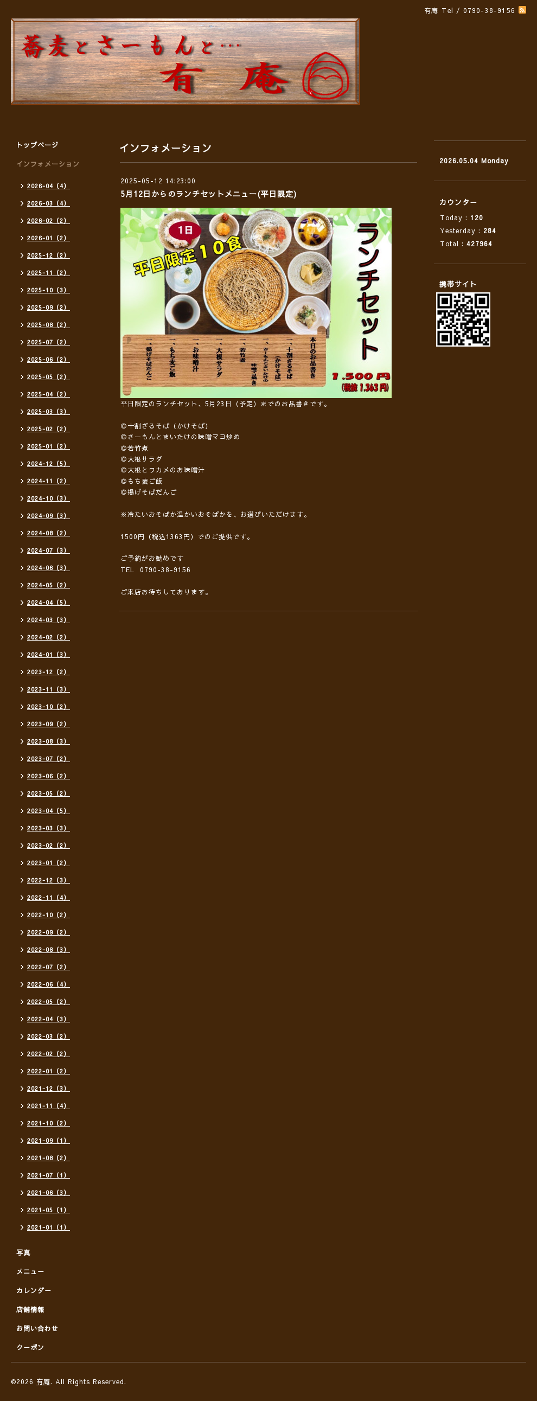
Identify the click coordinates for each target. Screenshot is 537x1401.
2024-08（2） (48, 533)
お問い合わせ (37, 1328)
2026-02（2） (48, 220)
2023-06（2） (48, 776)
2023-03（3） (48, 828)
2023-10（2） (48, 706)
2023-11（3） (48, 689)
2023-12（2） (48, 672)
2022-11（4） (48, 897)
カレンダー (34, 1290)
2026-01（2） (48, 238)
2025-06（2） (48, 359)
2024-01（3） (48, 654)
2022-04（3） (48, 1019)
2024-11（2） (48, 481)
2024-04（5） (48, 602)
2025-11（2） (48, 272)
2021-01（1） (48, 1227)
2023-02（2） (48, 845)
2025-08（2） (48, 325)
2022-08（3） (48, 949)
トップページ (37, 144)
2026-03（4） (48, 203)
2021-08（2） (48, 1158)
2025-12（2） (48, 255)
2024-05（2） (48, 585)
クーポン (30, 1347)
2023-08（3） (48, 741)
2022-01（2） (48, 1071)
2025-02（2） (48, 429)
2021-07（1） (48, 1175)
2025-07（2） (48, 342)
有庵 (43, 1381)
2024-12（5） (48, 463)
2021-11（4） (48, 1106)
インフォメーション (48, 163)
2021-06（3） (48, 1192)
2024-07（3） (48, 550)
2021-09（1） (48, 1140)
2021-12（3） (48, 1088)
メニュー (30, 1271)
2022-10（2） (48, 915)
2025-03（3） (48, 411)
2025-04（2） (48, 394)
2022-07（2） (48, 967)
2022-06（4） (48, 984)
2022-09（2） (48, 932)
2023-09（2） (48, 724)
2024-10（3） (48, 498)
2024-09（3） (48, 515)
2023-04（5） (48, 811)
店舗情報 (30, 1309)
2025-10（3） (48, 290)
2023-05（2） (48, 793)
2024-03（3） (48, 620)
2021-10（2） (48, 1123)
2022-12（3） (48, 880)
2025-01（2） (48, 446)
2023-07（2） (48, 758)
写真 (23, 1252)
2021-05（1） (48, 1210)
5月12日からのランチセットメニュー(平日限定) (208, 193)
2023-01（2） (48, 863)
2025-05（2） (48, 377)
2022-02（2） (48, 1054)
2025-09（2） (48, 307)
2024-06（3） (48, 568)
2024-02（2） (48, 637)
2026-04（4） (48, 186)
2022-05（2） (48, 1001)
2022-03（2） (48, 1036)
